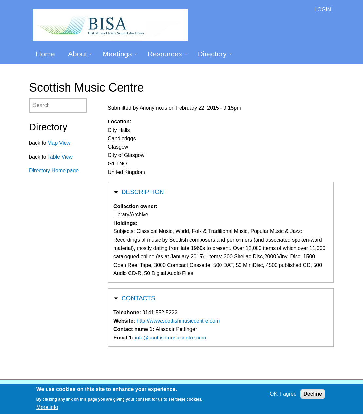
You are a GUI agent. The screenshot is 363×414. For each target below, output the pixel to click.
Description (143, 191)
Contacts (138, 298)
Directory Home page (54, 170)
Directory (215, 54)
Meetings (120, 54)
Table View (60, 157)
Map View (59, 143)
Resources (167, 54)
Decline (312, 394)
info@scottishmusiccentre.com (170, 337)
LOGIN (323, 9)
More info (47, 407)
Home (45, 54)
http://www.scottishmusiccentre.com (178, 321)
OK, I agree (283, 394)
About (80, 54)
